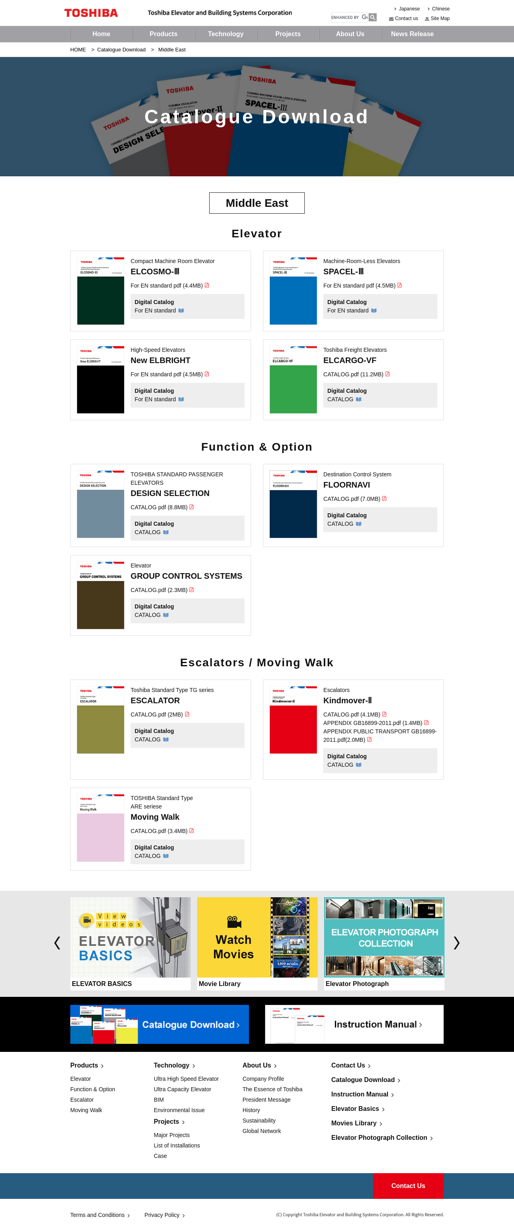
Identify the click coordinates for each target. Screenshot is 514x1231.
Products (84, 1065)
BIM (159, 1099)
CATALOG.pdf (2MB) (160, 714)
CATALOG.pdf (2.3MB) (162, 590)
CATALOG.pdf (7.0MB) (355, 499)
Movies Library (354, 1123)
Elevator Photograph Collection (379, 1137)
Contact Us (348, 1065)
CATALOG (340, 399)
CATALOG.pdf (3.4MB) (162, 831)
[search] (349, 17)
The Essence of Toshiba (272, 1089)
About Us (257, 1065)
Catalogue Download (121, 50)
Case (160, 1156)
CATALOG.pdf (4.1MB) (355, 714)
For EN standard (155, 310)
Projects (166, 1121)
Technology (172, 1065)
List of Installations (177, 1145)
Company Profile (263, 1079)
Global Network (262, 1131)
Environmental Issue (179, 1110)
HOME (78, 50)
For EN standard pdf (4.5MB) (362, 285)
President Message (267, 1099)
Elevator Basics (355, 1108)
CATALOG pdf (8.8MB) (162, 507)
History (251, 1110)
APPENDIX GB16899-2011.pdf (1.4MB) (376, 723)
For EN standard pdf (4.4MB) (170, 285)
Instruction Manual (359, 1094)
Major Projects (172, 1135)
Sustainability (259, 1120)
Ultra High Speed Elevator (186, 1079)
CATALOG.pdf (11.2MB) (356, 374)
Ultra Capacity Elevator (182, 1089)
